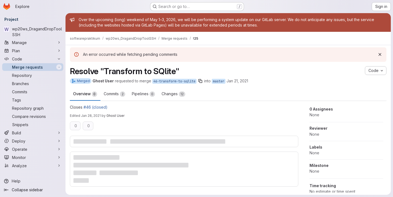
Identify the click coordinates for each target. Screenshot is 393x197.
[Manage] (32, 42)
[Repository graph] (32, 108)
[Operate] (32, 149)
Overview (85, 94)
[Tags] (32, 100)
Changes (173, 94)
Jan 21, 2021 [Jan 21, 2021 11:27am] (237, 81)
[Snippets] (32, 124)
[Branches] (32, 83)
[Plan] (32, 50)
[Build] (32, 133)
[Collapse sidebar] (32, 190)
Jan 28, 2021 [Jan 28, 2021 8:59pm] (91, 116)
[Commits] (32, 91)
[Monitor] (32, 157)
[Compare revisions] (32, 116)
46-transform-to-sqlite (174, 81)
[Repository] (32, 75)
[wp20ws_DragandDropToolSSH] (32, 31)
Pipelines (143, 94)
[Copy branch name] (200, 81)
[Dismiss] (380, 54)
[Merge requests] (32, 67)
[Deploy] (32, 141)
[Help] (32, 181)
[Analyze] (32, 165)
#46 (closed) (96, 107)
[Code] (32, 59)
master (218, 81)
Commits (114, 94)
